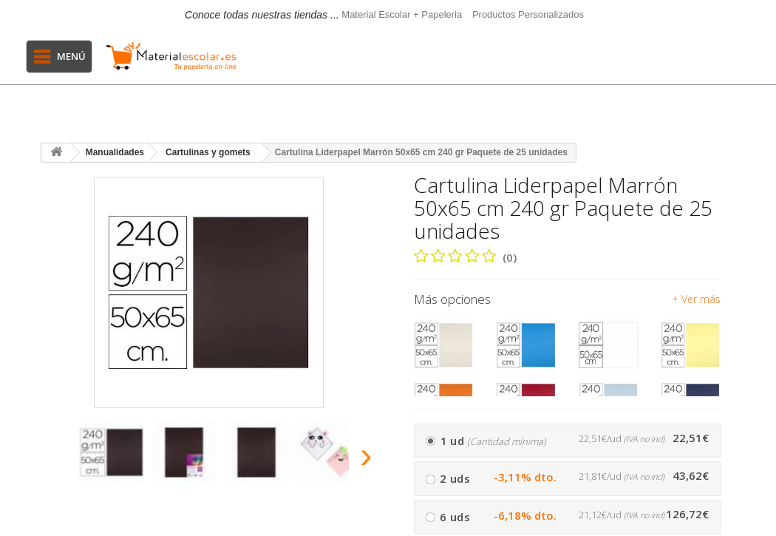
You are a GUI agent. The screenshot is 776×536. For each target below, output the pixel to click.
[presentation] (55, 459)
